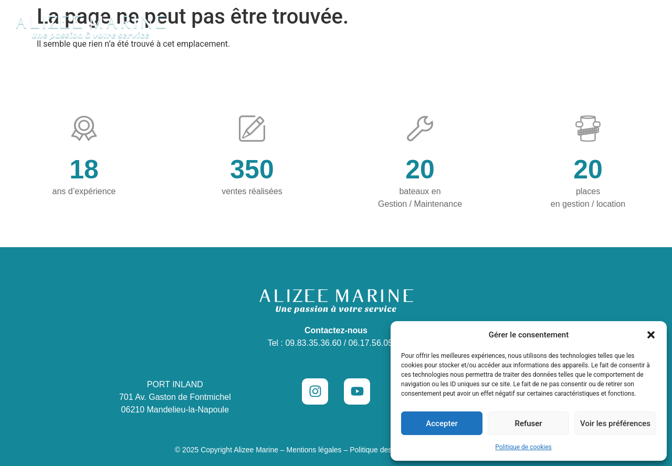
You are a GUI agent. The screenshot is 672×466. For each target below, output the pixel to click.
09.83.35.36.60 (313, 342)
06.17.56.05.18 (377, 342)
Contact (613, 27)
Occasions (218, 27)
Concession (291, 27)
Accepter (441, 423)
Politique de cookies (523, 447)
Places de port (499, 27)
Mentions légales (314, 450)
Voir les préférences (615, 423)
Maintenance (368, 27)
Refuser (528, 423)
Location (432, 27)
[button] (651, 335)
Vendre (563, 27)
